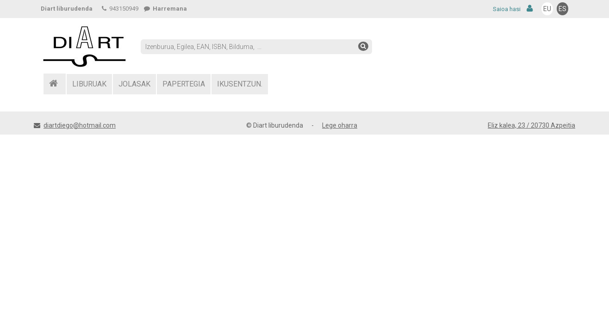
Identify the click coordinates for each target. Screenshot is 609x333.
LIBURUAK (89, 84)
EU (547, 8)
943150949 (120, 8)
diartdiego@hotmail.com (80, 125)
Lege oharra (339, 125)
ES (562, 8)
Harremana (165, 8)
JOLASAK (134, 84)
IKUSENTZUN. (239, 84)
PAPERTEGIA (183, 84)
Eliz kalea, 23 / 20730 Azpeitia (531, 125)
